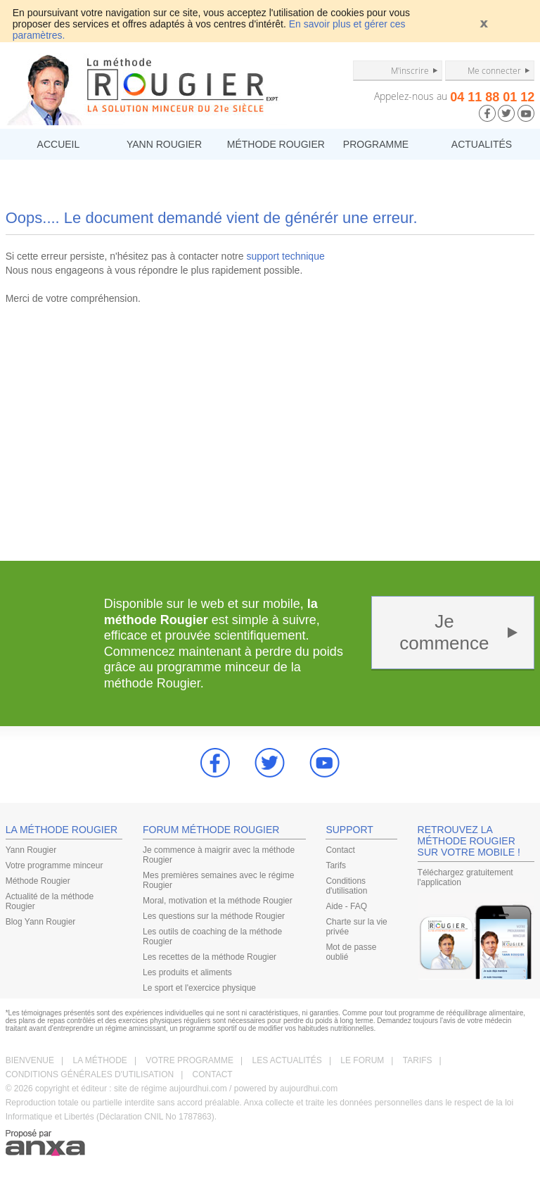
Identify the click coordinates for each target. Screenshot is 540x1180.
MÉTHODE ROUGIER (275, 144)
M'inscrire (410, 70)
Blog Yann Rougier (41, 922)
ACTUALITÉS (481, 144)
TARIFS (417, 1060)
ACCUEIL (58, 144)
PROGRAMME (376, 144)
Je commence (444, 632)
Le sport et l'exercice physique (199, 988)
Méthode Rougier (38, 881)
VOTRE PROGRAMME (189, 1060)
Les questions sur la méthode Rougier (214, 916)
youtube (324, 762)
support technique (285, 256)
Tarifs (336, 865)
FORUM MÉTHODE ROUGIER (211, 829)
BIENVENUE (30, 1060)
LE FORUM (362, 1060)
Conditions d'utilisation (346, 886)
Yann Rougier (31, 850)
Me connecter (494, 70)
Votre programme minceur (54, 865)
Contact (340, 850)
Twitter (270, 762)
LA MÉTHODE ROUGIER (61, 829)
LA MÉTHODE (100, 1060)
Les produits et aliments (187, 972)
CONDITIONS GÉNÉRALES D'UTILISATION (90, 1074)
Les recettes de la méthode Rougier (209, 957)
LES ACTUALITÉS (287, 1060)
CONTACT (213, 1074)
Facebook (215, 762)
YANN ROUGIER (164, 144)
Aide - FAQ (346, 906)
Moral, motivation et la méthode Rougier (217, 901)
